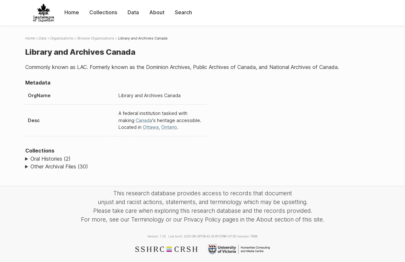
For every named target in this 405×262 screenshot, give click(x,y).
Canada (144, 120)
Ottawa (151, 127)
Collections (103, 12)
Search (183, 12)
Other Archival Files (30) (59, 166)
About (156, 12)
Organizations (61, 38)
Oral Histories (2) (50, 158)
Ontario (169, 127)
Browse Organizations (95, 38)
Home (71, 12)
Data (133, 12)
